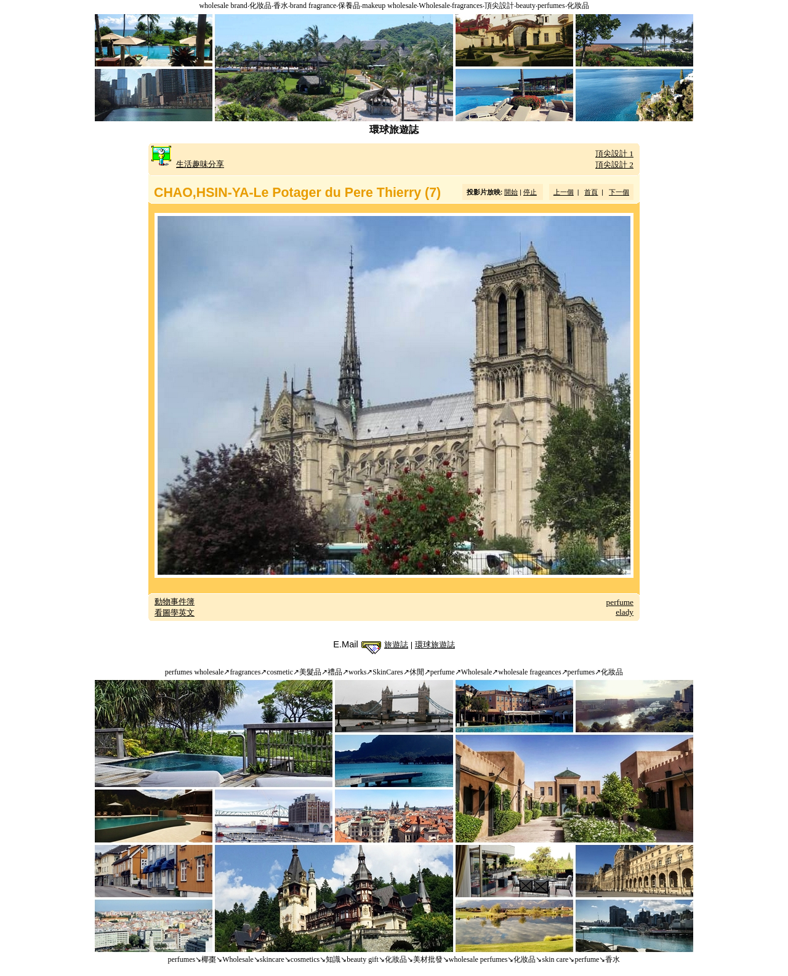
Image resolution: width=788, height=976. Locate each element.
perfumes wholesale (194, 672)
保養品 (349, 5)
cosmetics (305, 959)
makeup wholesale (389, 5)
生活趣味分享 (200, 164)
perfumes (551, 5)
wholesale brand (223, 5)
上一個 (563, 192)
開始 (511, 192)
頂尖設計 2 (614, 164)
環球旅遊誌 (435, 644)
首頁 (591, 192)
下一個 (619, 192)
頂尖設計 (499, 5)
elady (624, 612)
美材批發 (428, 959)
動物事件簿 (175, 601)
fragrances (467, 5)
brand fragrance (313, 5)
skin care (555, 959)
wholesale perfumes (478, 959)
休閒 (416, 672)
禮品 (335, 672)
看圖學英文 (175, 612)
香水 (280, 5)
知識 (333, 959)
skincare (272, 959)
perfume (619, 602)
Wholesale (434, 5)
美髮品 (310, 672)
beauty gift (363, 959)
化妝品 (260, 5)
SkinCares (387, 672)
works (357, 672)
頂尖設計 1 (614, 153)
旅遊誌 (396, 644)
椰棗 (208, 959)
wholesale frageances (529, 672)
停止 (530, 192)
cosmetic (280, 672)
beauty (526, 5)
